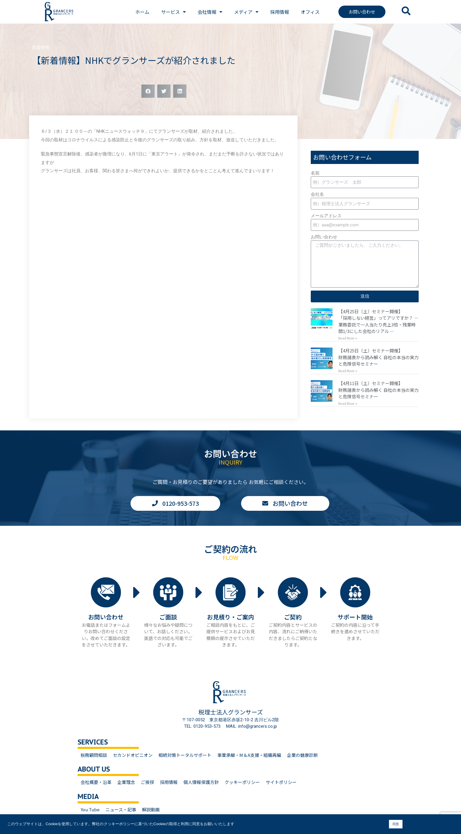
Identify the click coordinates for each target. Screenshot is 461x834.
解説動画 (151, 809)
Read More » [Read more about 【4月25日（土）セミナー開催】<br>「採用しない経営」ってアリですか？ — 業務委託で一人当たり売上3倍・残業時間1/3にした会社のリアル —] (347, 338)
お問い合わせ (324, 237)
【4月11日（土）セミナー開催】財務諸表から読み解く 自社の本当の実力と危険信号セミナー (378, 389)
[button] (148, 91)
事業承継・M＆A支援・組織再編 (249, 755)
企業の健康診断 (302, 755)
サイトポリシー (281, 782)
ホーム (142, 11)
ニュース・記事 (121, 809)
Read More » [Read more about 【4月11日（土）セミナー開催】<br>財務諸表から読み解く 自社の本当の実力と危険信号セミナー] (347, 404)
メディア (246, 11)
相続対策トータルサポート (184, 755)
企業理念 (126, 782)
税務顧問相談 (94, 755)
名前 (315, 173)
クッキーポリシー (242, 782)
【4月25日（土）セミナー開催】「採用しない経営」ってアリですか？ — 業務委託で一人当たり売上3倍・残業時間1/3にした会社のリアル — (378, 321)
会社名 (317, 194)
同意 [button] (395, 824)
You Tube (90, 809)
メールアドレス (326, 215)
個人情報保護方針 (201, 782)
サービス (173, 11)
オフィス (310, 11)
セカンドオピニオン (133, 755)
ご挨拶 (147, 782)
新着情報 (41, 47)
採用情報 (279, 11)
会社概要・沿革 (96, 782)
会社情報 (210, 11)
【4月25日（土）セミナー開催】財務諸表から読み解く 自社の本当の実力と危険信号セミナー (378, 357)
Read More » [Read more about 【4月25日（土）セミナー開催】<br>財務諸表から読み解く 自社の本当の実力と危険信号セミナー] (347, 371)
